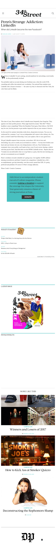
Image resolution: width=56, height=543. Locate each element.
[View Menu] (3, 13)
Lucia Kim (28, 515)
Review (3, 236)
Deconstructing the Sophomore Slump (28, 510)
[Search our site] (53, 13)
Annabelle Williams (28, 433)
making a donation (26, 183)
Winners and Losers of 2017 (28, 429)
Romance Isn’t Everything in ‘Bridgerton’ (13, 248)
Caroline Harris (6, 34)
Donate (28, 197)
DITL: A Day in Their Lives (9, 243)
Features (3, 241)
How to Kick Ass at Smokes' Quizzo (28, 470)
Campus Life (28, 427)
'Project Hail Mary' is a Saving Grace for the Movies (16, 238)
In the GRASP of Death (8, 253)
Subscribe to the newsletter (46, 256)
